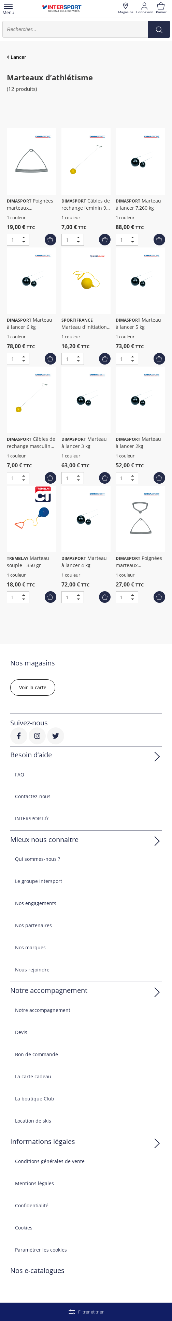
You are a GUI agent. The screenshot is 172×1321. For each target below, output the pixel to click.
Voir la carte (32, 687)
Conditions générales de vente (50, 1161)
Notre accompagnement (42, 1010)
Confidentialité (31, 1205)
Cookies (23, 1227)
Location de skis (33, 1120)
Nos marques (30, 947)
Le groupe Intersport (38, 881)
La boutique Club (34, 1098)
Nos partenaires (33, 925)
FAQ (19, 774)
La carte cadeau (33, 1076)
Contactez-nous (33, 796)
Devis (21, 1032)
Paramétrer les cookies (41, 1249)
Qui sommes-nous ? (37, 859)
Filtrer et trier (86, 1311)
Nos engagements (35, 903)
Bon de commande (36, 1054)
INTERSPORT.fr (32, 818)
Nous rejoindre (32, 969)
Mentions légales (34, 1183)
